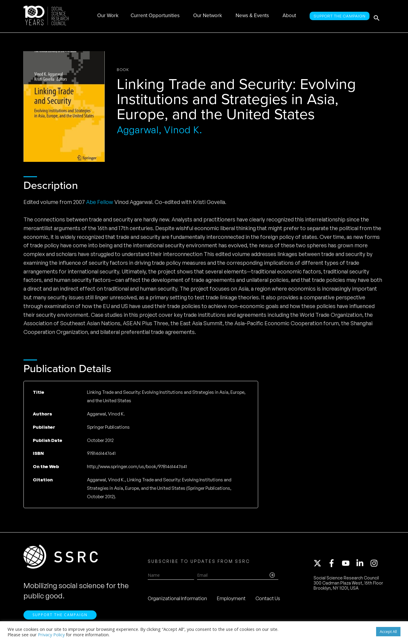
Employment (231, 600)
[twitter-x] (320, 565)
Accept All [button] (388, 631)
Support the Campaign (60, 618)
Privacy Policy (51, 634)
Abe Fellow (99, 202)
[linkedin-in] (362, 565)
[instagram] (375, 565)
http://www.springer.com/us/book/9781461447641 (137, 466)
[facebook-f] (334, 565)
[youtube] (348, 565)
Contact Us (267, 600)
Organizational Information (177, 600)
